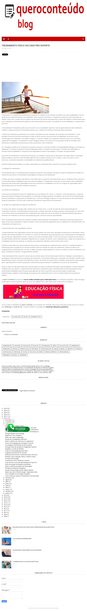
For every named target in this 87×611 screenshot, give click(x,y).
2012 (5, 509)
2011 (5, 510)
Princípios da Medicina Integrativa (15, 468)
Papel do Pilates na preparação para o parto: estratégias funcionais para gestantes (27, 369)
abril (6, 487)
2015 (5, 503)
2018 (5, 497)
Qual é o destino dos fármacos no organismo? (19, 441)
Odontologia (7, 352)
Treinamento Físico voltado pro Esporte (17, 460)
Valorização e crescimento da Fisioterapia (27, 550)
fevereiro (8, 491)
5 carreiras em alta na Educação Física (26, 561)
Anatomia (17, 345)
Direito (54, 345)
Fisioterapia (34, 349)
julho (7, 481)
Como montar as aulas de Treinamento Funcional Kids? (22, 476)
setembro (8, 478)
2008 (5, 516)
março (7, 489)
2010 (5, 512)
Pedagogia (17, 352)
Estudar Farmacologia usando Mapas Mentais (19, 470)
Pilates (25, 352)
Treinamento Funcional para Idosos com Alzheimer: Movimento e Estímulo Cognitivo (28, 367)
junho (7, 483)
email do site (18, 307)
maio (7, 485)
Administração (7, 345)
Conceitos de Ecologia (12, 458)
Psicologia (33, 352)
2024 (5, 410)
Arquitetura (27, 345)
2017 (5, 499)
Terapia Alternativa (51, 352)
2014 (5, 505)
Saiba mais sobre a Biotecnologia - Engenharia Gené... (21, 472)
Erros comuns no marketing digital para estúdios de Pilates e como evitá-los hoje (27, 372)
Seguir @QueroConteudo (27, 391)
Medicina (70, 349)
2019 (5, 495)
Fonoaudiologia (46, 349)
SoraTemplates (40, 608)
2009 (5, 514)
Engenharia (6, 349)
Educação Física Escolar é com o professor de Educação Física (33, 527)
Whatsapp (8, 307)
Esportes (25, 316)
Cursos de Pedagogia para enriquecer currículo (19, 443)
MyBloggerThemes (53, 608)
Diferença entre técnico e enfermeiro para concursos (21, 455)
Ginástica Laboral (59, 349)
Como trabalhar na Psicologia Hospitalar (17, 474)
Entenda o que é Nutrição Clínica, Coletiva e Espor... (21, 457)
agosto (7, 480)
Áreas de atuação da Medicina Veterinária (17, 464)
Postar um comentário (11, 334)
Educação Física (16, 316)
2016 (5, 501)
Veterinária (23, 355)
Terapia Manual (64, 352)
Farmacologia (24, 349)
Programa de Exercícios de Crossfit (15, 453)
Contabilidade (45, 345)
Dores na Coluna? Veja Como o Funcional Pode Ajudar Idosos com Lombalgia (26, 366)
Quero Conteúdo (8, 279)
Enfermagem (75, 345)
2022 (5, 414)
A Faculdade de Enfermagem (22, 538)
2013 (5, 507)
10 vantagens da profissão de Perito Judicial (18, 445)
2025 (5, 408)
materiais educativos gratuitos (57, 307)
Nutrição (78, 349)
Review (41, 352)
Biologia (35, 345)
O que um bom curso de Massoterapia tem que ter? (21, 462)
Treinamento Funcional (10, 355)
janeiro (7, 493)
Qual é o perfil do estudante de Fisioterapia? (18, 466)
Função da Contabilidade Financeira (16, 439)
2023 (5, 412)
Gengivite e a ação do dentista (14, 449)
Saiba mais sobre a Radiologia (14, 437)
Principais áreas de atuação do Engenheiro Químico (21, 447)
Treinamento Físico (36, 316)
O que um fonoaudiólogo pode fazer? (16, 451)
